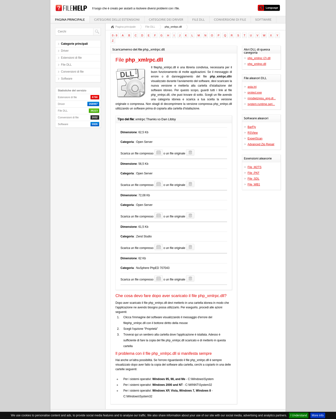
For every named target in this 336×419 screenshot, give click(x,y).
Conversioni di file (230, 19)
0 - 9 (114, 35)
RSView (253, 132)
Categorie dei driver (166, 19)
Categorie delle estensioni (117, 19)
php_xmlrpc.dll (257, 64)
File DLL (198, 19)
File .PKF (253, 173)
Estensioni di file (71, 57)
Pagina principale (70, 19)
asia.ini (252, 87)
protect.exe (255, 92)
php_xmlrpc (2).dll (259, 58)
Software (263, 19)
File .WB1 (254, 184)
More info (318, 415)
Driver (65, 50)
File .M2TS (255, 167)
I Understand (298, 415)
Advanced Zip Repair (261, 144)
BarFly (252, 127)
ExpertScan (255, 138)
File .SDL (253, 178)
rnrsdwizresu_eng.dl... (262, 98)
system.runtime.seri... (261, 104)
